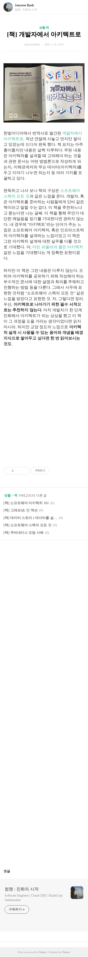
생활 (7, 495)
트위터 (55, 550)
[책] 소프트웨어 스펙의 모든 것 (27, 525)
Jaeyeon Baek (24, 5)
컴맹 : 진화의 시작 (22, 889)
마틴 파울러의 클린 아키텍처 (57, 247)
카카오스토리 (44, 550)
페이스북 (33, 550)
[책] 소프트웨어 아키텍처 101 (26, 503)
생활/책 (44, 27)
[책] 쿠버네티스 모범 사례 (24, 532)
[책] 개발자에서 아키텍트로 (44, 34)
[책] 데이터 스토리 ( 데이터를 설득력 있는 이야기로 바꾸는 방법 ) (30, 518)
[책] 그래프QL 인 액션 (21, 510)
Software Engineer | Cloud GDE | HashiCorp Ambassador (33, 898)
